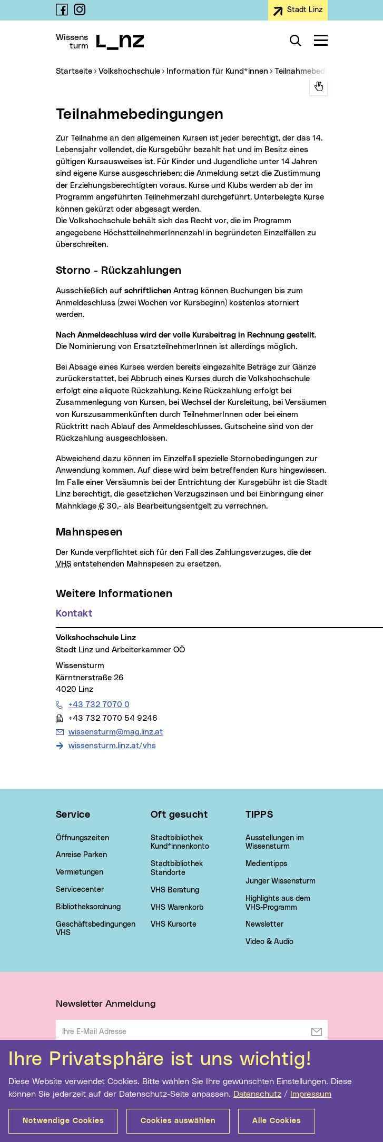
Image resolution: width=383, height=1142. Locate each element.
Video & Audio (269, 942)
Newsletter (264, 924)
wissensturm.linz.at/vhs (112, 746)
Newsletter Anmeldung (106, 1004)
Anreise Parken (81, 855)
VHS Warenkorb (177, 907)
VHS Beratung (175, 890)
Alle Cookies (276, 1121)
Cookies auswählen (178, 1121)
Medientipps (266, 864)
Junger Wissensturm (280, 881)
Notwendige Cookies (63, 1121)
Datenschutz (257, 1094)
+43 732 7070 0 (99, 704)
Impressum (310, 1094)
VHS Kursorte (174, 924)
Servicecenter (80, 889)
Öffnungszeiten (82, 838)
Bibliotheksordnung (88, 907)
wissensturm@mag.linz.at (115, 732)
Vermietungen (79, 872)
